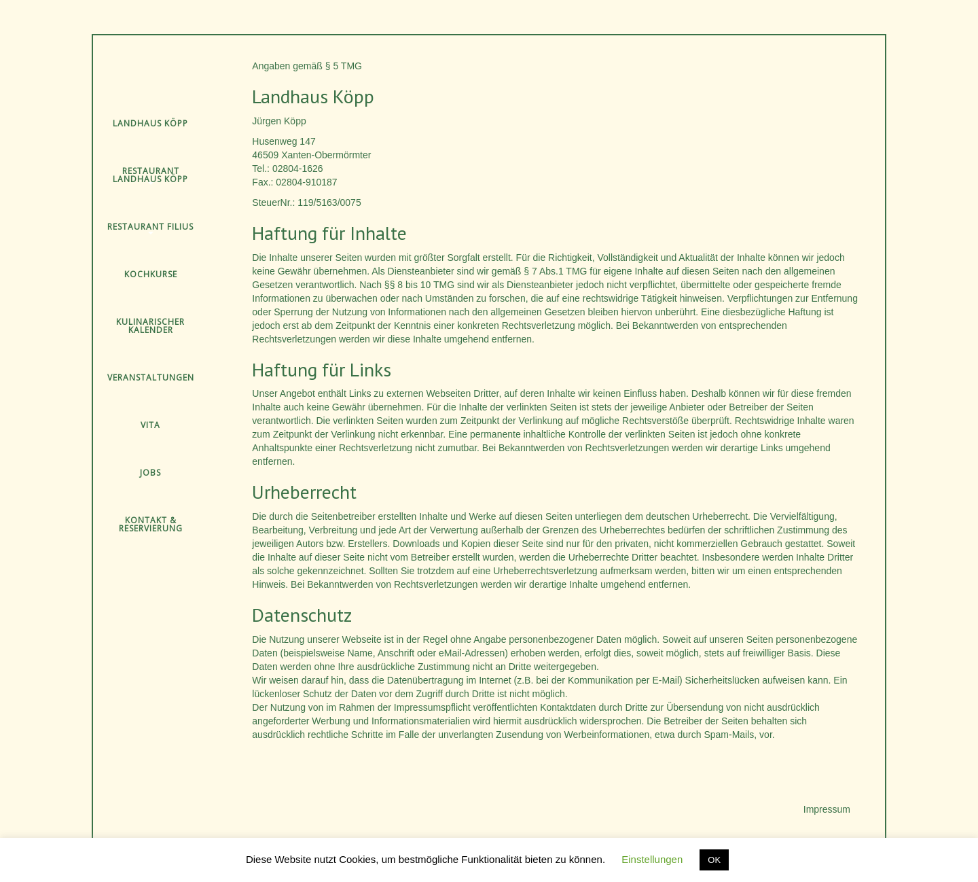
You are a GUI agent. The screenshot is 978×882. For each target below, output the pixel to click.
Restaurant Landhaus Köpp (150, 175)
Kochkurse (150, 274)
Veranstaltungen (150, 377)
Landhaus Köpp (150, 123)
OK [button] (714, 860)
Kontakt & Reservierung (151, 524)
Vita (150, 425)
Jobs (150, 472)
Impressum (826, 809)
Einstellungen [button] (652, 859)
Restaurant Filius (150, 226)
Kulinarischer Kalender (150, 326)
